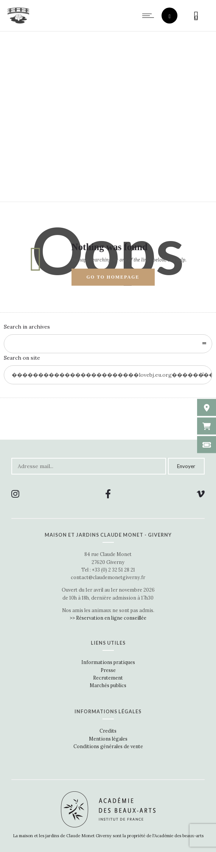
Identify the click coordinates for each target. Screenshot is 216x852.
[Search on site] (108, 374)
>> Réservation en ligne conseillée (108, 618)
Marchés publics (108, 685)
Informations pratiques (108, 662)
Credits (108, 731)
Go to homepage (113, 277)
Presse (108, 670)
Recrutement (108, 678)
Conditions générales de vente (108, 746)
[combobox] (108, 343)
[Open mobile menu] (149, 15)
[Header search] (170, 16)
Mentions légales (108, 739)
